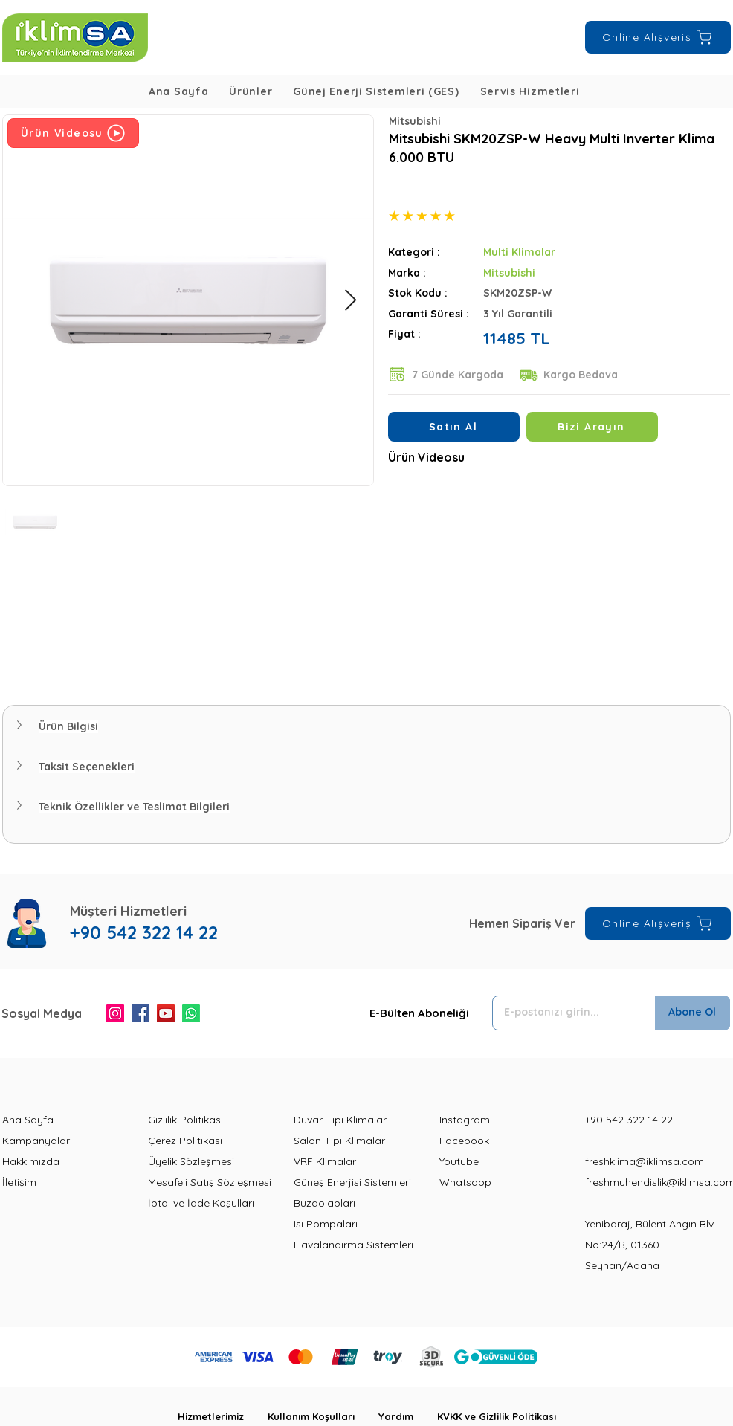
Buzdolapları (324, 1203)
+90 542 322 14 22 (629, 1119)
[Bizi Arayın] (592, 427)
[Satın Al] (454, 427)
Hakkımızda (30, 1161)
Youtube (459, 1161)
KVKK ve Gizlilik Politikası (496, 1416)
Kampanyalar (36, 1140)
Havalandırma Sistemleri (353, 1244)
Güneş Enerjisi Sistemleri (352, 1182)
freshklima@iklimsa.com (644, 1161)
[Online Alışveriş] (658, 37)
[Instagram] (115, 1013)
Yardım (407, 1416)
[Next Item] (350, 300)
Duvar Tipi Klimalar (340, 1119)
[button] (251, 91)
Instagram (464, 1119)
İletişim (19, 1182)
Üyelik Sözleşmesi (191, 1161)
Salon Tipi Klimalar (339, 1140)
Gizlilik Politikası (185, 1119)
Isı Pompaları (326, 1223)
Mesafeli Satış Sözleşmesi (209, 1182)
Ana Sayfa (28, 1119)
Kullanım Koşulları (323, 1416)
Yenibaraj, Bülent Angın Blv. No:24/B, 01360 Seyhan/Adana (650, 1244)
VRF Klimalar (325, 1161)
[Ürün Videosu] (73, 133)
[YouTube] (166, 1013)
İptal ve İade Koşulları (201, 1203)
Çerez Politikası (185, 1140)
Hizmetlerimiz (223, 1416)
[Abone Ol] (692, 1013)
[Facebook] (140, 1013)
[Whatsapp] (191, 1013)
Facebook (464, 1140)
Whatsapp (465, 1182)
